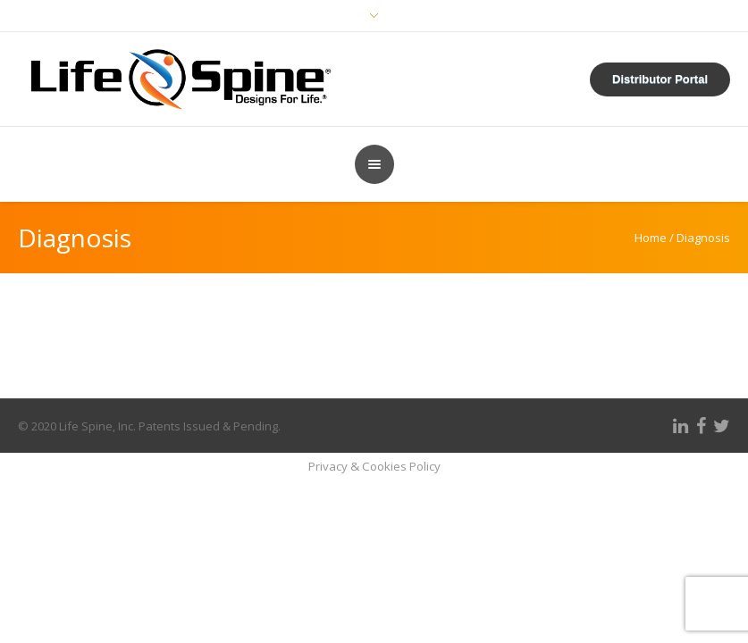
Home (651, 238)
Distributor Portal (660, 79)
